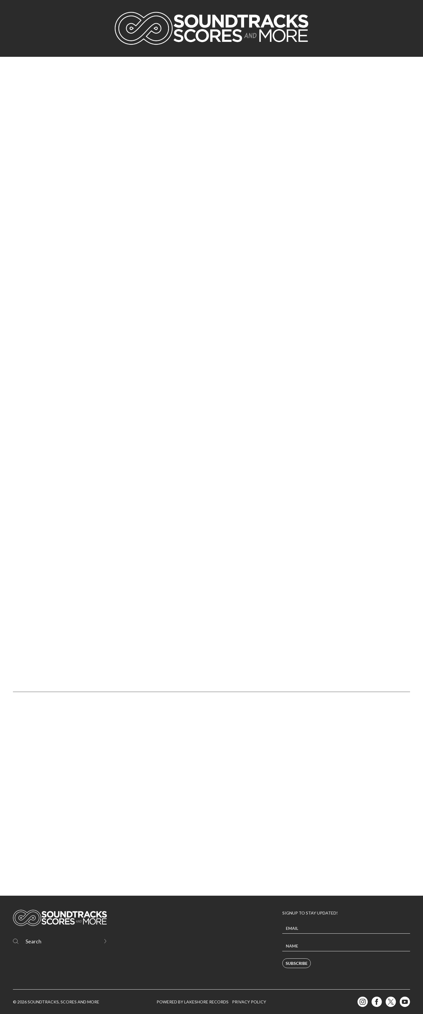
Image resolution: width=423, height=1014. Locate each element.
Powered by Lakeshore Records (193, 1001)
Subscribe (297, 963)
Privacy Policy (249, 1001)
